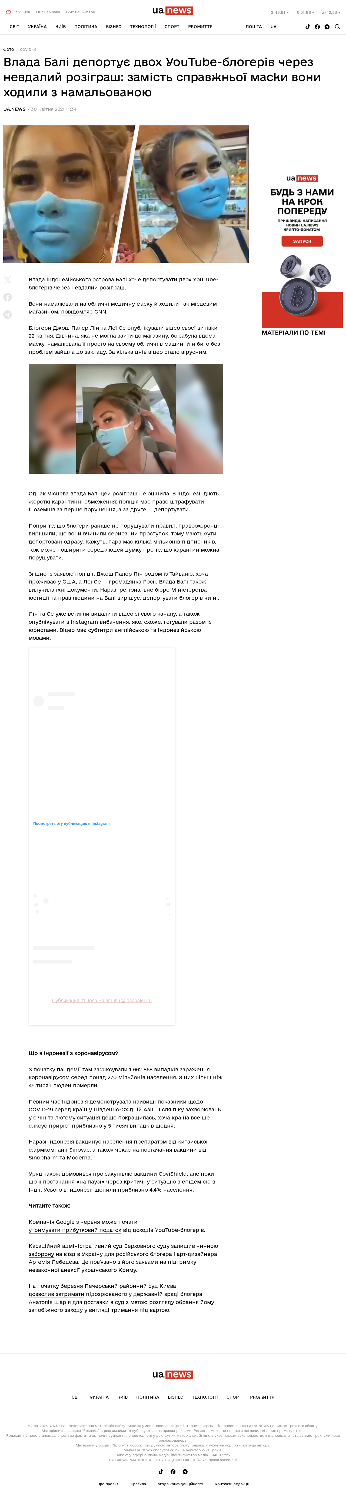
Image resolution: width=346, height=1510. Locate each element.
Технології (143, 26)
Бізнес (113, 26)
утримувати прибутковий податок (75, 1230)
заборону (41, 1254)
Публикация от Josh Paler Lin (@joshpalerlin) (102, 1000)
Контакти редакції (232, 1484)
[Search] (337, 26)
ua (274, 26)
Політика (85, 26)
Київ (60, 26)
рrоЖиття (200, 26)
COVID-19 (28, 49)
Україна (37, 26)
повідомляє (77, 312)
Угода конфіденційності (180, 1484)
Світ (14, 26)
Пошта (254, 26)
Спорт (172, 26)
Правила (138, 1484)
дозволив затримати (56, 1294)
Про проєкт (108, 1484)
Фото (8, 49)
